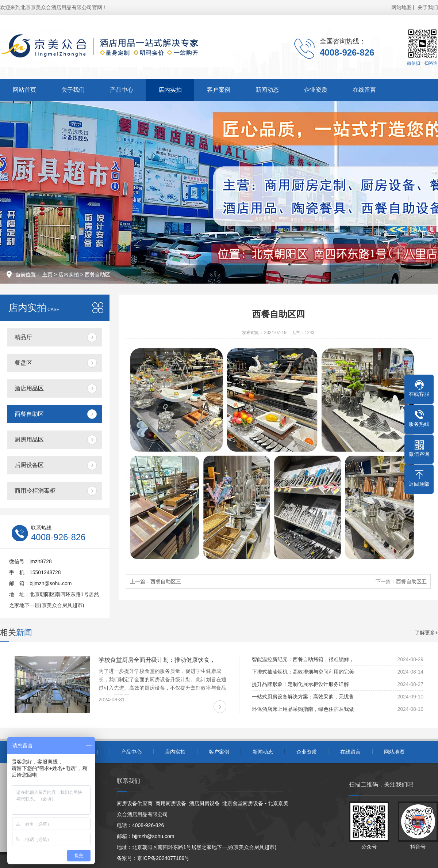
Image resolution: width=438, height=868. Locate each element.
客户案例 (218, 90)
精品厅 (23, 337)
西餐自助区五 (411, 581)
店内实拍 (170, 90)
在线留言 (364, 90)
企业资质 (315, 90)
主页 (47, 274)
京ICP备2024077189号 (163, 858)
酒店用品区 (29, 388)
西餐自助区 (97, 274)
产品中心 (121, 90)
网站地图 (401, 7)
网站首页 (24, 90)
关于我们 (428, 7)
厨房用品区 (29, 439)
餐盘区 (23, 363)
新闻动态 (267, 90)
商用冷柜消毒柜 (35, 491)
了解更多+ (426, 633)
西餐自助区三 (165, 581)
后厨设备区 (29, 465)
